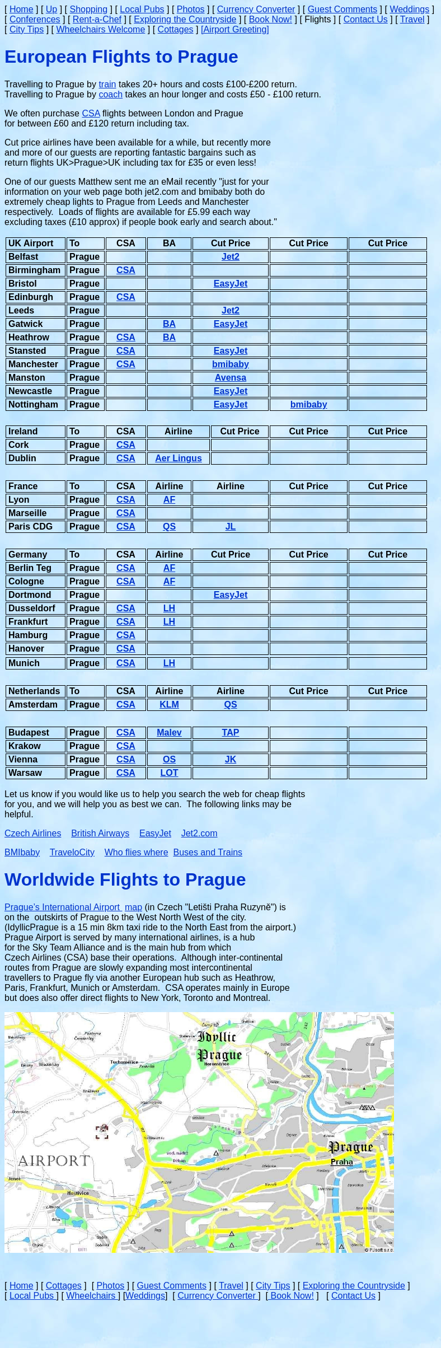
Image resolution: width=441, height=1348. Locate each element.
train (107, 84)
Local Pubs (142, 9)
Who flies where (136, 852)
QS (169, 526)
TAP (231, 732)
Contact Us (366, 19)
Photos (191, 9)
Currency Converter (256, 9)
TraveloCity (72, 852)
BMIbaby (22, 852)
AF (169, 499)
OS (169, 759)
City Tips (27, 29)
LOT (170, 773)
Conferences (35, 19)
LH (169, 608)
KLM (169, 704)
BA (169, 324)
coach (110, 94)
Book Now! (270, 19)
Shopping (89, 9)
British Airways (100, 833)
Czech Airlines (32, 833)
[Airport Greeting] (235, 29)
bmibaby (230, 364)
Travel (412, 19)
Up (51, 9)
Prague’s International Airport (63, 907)
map (133, 907)
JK (230, 759)
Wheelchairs (92, 1295)
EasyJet (231, 283)
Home (22, 9)
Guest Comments (342, 9)
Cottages (176, 29)
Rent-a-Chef (97, 19)
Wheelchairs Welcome (100, 29)
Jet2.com (199, 833)
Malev (169, 732)
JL (231, 526)
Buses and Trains (207, 852)
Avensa (230, 377)
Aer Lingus (178, 458)
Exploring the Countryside (185, 19)
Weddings (409, 9)
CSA (91, 113)
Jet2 (231, 256)
